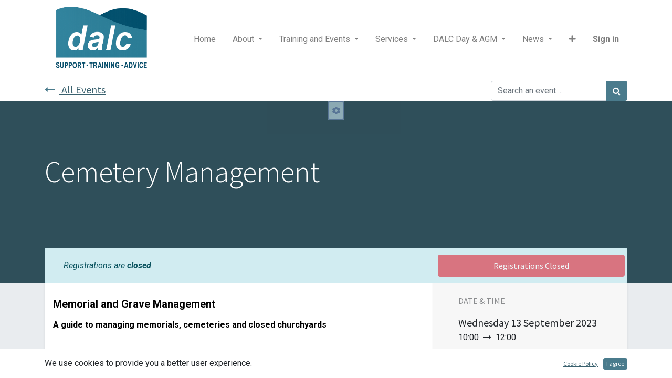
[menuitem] (204, 39)
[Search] (616, 91)
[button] (572, 39)
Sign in (606, 39)
